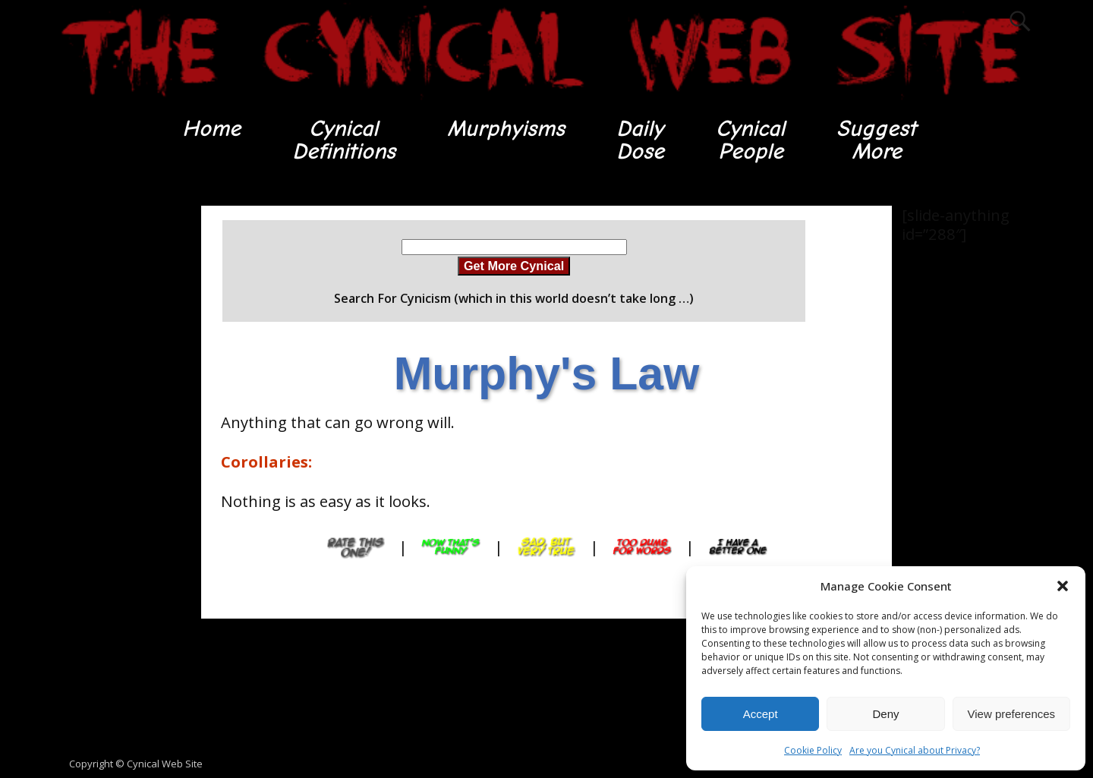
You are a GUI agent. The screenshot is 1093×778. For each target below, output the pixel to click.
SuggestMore (877, 140)
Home (210, 128)
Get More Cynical (514, 265)
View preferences (1012, 713)
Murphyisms (506, 128)
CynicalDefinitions (343, 140)
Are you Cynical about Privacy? (914, 750)
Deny (885, 713)
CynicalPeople (751, 140)
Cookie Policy (813, 750)
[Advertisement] (114, 433)
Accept (760, 713)
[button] (1062, 586)
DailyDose (640, 140)
